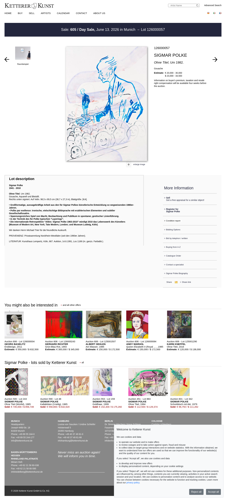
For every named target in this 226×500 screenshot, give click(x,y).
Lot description (21, 179)
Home (8, 13)
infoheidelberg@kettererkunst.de (27, 472)
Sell (32, 13)
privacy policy (132, 482)
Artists (46, 13)
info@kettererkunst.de (21, 440)
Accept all (213, 492)
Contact (81, 13)
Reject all (196, 492)
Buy (20, 13)
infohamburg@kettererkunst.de (73, 440)
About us (99, 13)
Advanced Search (213, 5)
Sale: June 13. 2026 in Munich (98, 30)
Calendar (63, 13)
